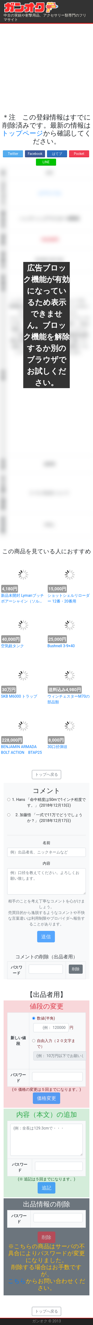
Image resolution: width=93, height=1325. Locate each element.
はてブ (57, 154)
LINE (45, 162)
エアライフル (49, 193)
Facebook (35, 154)
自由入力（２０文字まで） (56, 1043)
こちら (17, 1281)
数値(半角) (46, 1018)
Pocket (79, 154)
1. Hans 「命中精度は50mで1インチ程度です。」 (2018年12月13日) (49, 802)
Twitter (13, 154)
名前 (46, 843)
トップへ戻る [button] (46, 774)
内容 (46, 863)
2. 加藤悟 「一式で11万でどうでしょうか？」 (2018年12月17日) (48, 818)
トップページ (22, 133)
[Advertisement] (45, 68)
